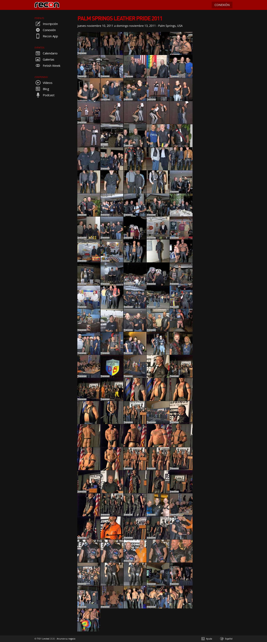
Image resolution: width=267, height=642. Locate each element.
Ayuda (209, 638)
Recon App (46, 36)
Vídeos (43, 83)
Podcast (45, 95)
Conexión (45, 30)
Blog (42, 89)
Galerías (44, 59)
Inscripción (46, 24)
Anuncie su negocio (66, 638)
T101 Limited (43, 638)
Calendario (46, 53)
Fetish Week (47, 65)
